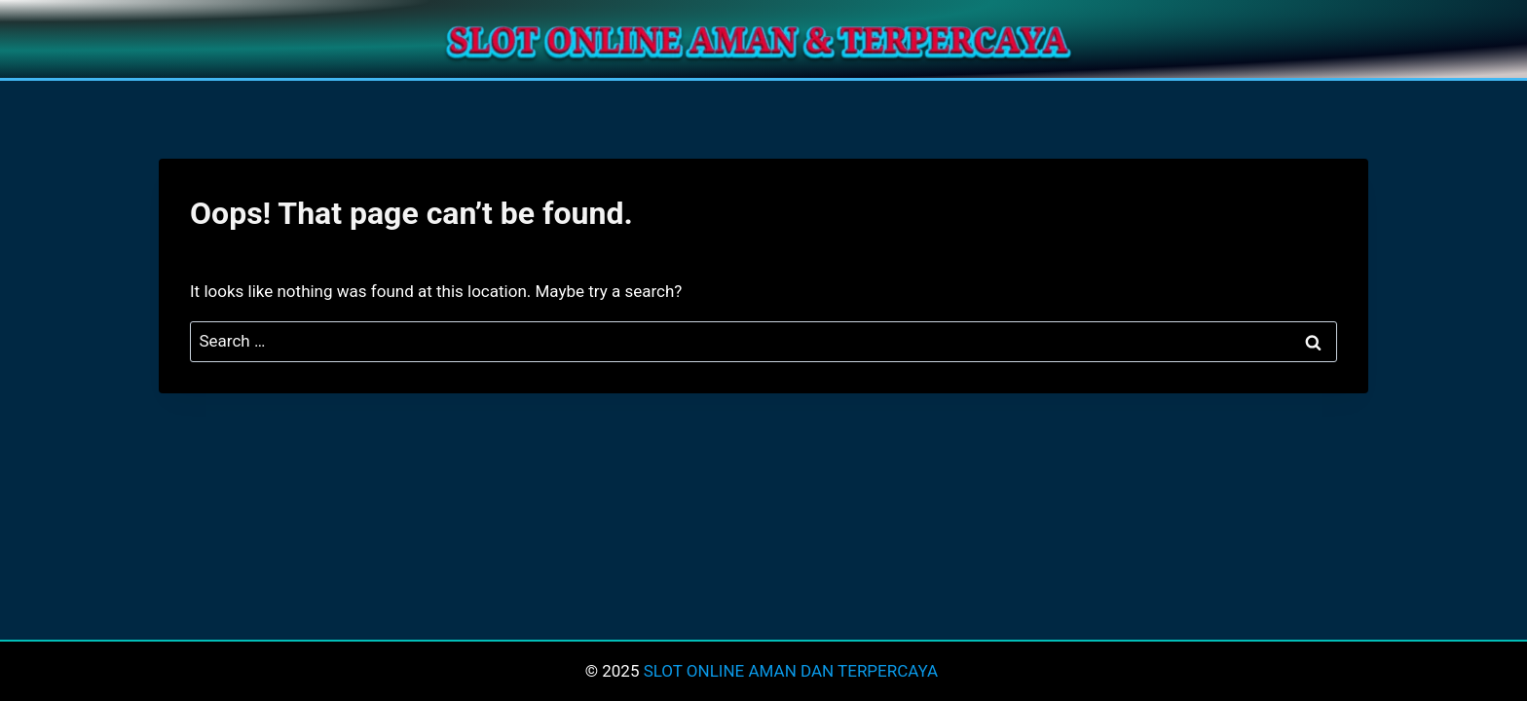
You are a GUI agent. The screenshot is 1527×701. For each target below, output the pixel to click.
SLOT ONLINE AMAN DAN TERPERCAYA (793, 671)
